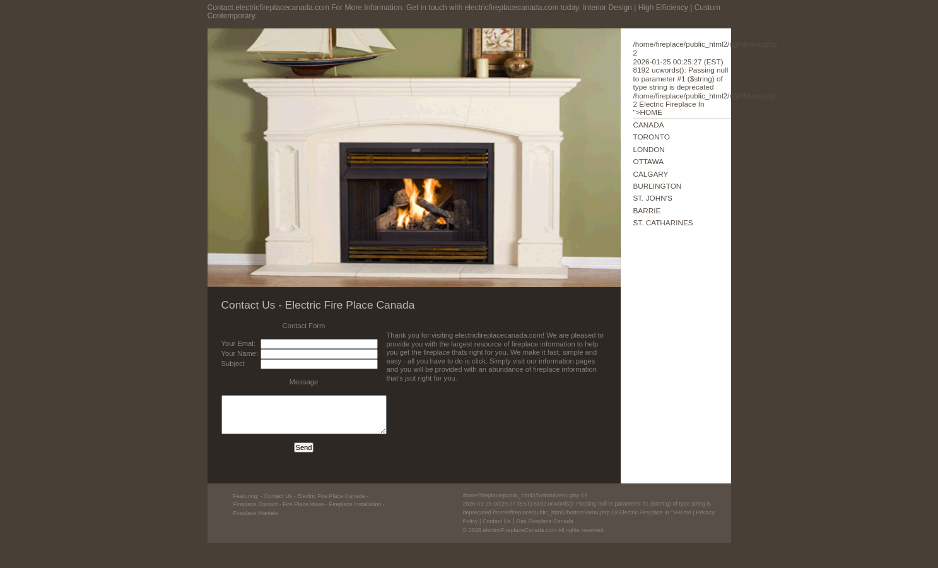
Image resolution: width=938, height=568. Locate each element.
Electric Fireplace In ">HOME (705, 78)
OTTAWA (648, 161)
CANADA (648, 125)
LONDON (649, 149)
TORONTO (651, 137)
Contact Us (497, 521)
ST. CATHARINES (663, 222)
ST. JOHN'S (652, 198)
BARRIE (647, 210)
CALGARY (651, 174)
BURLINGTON (657, 186)
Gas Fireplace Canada (544, 521)
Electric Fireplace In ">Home (587, 504)
